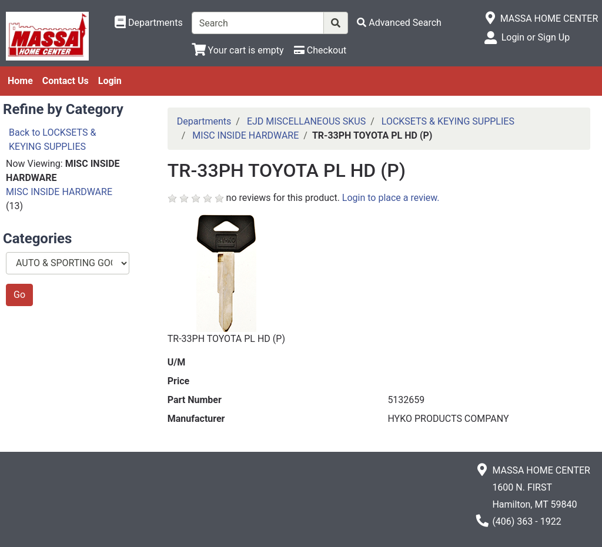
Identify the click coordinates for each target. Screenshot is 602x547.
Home (20, 80)
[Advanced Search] (399, 22)
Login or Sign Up (535, 37)
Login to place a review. (391, 197)
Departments (204, 121)
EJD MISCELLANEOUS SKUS (306, 121)
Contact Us (65, 80)
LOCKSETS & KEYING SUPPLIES (448, 121)
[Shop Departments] (149, 23)
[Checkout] (320, 50)
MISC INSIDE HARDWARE (59, 191)
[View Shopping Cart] (238, 50)
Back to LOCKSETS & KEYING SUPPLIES (52, 139)
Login (110, 80)
